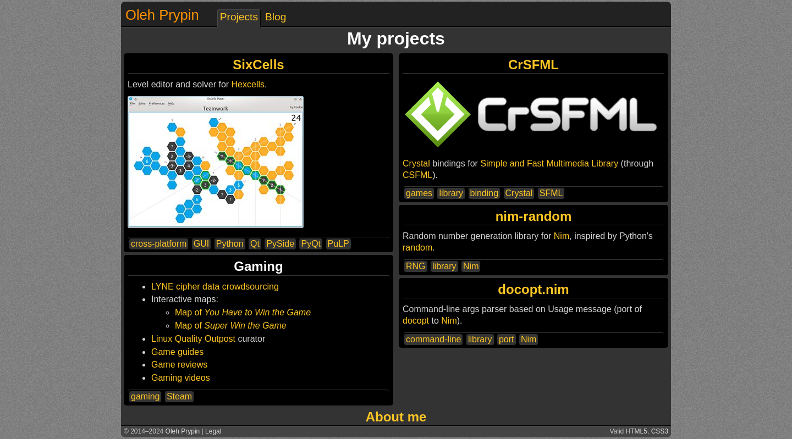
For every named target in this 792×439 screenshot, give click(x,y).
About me (396, 416)
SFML (551, 193)
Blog (275, 17)
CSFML (417, 175)
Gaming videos (180, 377)
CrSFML (533, 64)
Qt (255, 243)
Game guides (177, 352)
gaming (145, 396)
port (506, 339)
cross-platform (158, 243)
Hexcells (248, 84)
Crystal (416, 163)
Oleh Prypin (162, 15)
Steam (179, 396)
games (419, 193)
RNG (416, 266)
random (417, 247)
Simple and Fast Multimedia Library (549, 163)
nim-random (534, 216)
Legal (213, 431)
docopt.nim (533, 289)
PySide (280, 243)
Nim (561, 236)
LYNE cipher (175, 286)
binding (484, 193)
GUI (201, 243)
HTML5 (636, 431)
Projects (239, 17)
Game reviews (179, 364)
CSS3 (659, 431)
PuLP (338, 243)
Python (230, 243)
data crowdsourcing (240, 286)
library (451, 193)
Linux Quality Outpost (193, 338)
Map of (243, 312)
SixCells (258, 64)
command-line (433, 339)
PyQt (311, 243)
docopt (416, 320)
